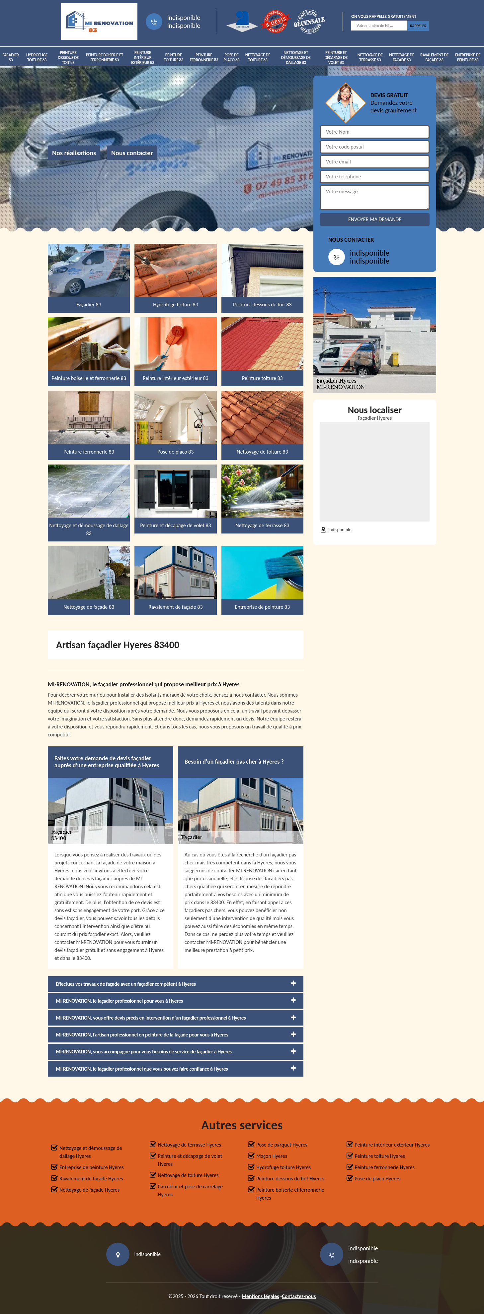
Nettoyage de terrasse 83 (370, 57)
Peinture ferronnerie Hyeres (385, 1167)
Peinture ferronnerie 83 (204, 57)
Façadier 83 (10, 57)
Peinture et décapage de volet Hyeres (190, 1160)
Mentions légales (260, 1296)
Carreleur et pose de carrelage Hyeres (190, 1190)
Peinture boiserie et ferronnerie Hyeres (290, 1194)
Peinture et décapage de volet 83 (335, 57)
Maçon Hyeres (271, 1156)
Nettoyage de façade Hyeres (89, 1190)
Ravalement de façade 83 (434, 57)
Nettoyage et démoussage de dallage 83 (296, 57)
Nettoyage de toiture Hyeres (188, 1175)
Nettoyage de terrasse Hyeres (189, 1145)
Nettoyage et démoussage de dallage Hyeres (90, 1152)
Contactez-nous (299, 1296)
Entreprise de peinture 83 (467, 57)
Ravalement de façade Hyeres (91, 1178)
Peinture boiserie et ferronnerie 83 (104, 57)
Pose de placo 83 (231, 57)
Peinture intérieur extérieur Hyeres (392, 1145)
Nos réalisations (74, 153)
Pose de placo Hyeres (377, 1178)
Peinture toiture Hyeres (380, 1156)
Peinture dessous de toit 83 (68, 57)
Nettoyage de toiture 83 (257, 57)
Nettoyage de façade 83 (401, 57)
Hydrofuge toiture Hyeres (283, 1167)
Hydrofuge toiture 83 (36, 57)
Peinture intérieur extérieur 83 (142, 57)
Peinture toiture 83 (173, 57)
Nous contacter (132, 153)
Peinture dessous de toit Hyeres (290, 1178)
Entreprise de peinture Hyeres (91, 1167)
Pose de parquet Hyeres (281, 1145)
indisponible (183, 18)
